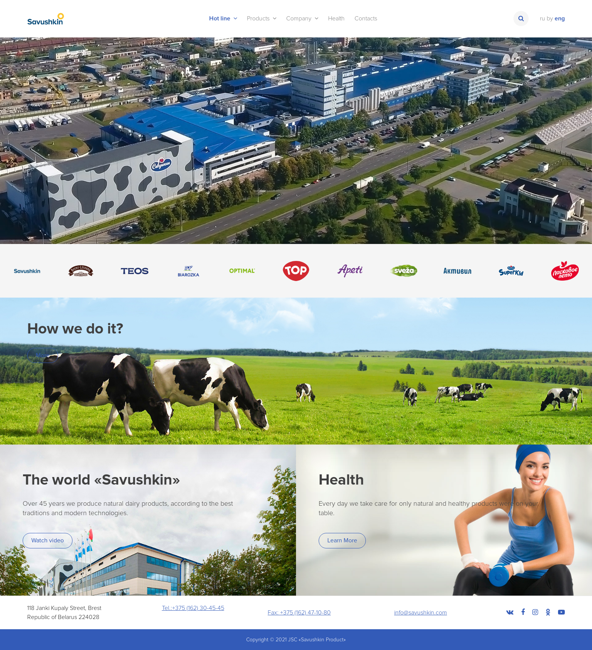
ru (542, 18)
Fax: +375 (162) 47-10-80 (299, 612)
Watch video (47, 540)
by (550, 18)
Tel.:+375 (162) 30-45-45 (193, 608)
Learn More (342, 540)
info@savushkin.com (420, 612)
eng (560, 18)
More (42, 355)
